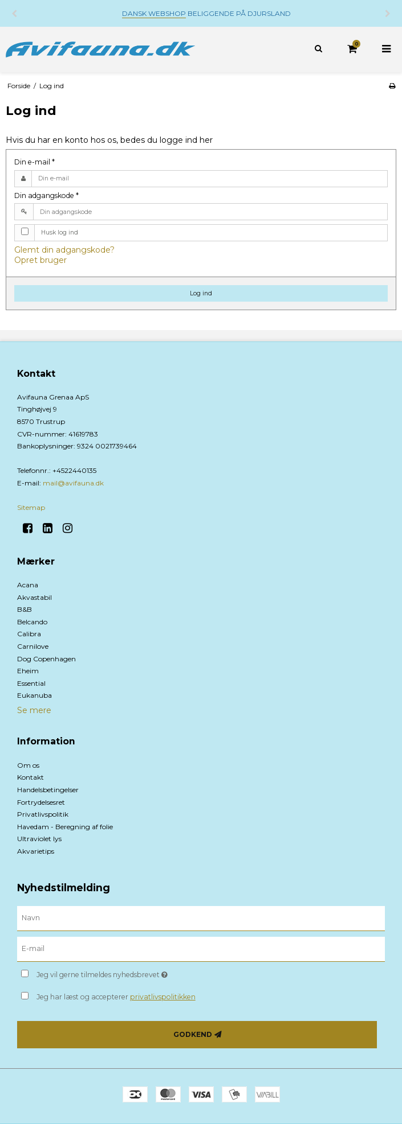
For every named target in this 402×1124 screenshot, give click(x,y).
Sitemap (31, 507)
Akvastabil (34, 597)
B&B (24, 609)
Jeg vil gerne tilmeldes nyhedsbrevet (130, 972)
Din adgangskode (46, 195)
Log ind (201, 293)
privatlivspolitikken (163, 997)
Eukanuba (34, 695)
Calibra (29, 633)
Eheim (28, 670)
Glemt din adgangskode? (64, 250)
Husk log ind (59, 232)
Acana (27, 584)
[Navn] (201, 918)
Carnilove (32, 646)
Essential (31, 683)
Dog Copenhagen (46, 658)
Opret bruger (40, 260)
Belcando (32, 621)
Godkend (192, 1034)
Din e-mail (34, 162)
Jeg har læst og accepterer (116, 997)
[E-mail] (201, 949)
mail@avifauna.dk (73, 483)
